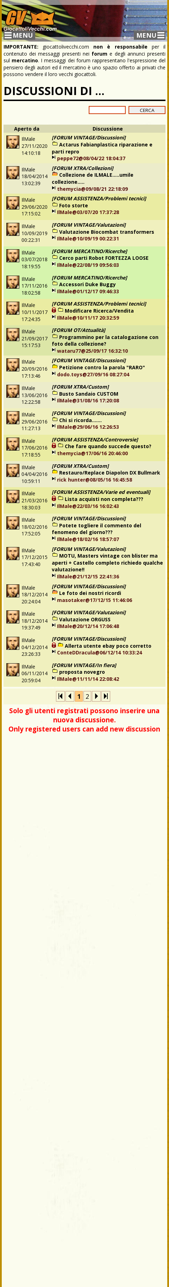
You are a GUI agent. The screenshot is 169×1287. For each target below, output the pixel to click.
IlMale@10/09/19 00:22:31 (88, 238)
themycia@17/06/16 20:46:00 (92, 453)
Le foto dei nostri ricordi (90, 593)
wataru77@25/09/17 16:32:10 (92, 350)
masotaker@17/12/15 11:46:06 (94, 600)
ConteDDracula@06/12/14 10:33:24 (99, 652)
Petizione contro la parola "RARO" (102, 367)
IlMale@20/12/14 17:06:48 (88, 626)
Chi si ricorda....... (80, 420)
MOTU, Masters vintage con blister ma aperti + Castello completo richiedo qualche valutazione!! (107, 562)
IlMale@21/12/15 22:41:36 (88, 576)
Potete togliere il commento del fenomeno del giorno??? (96, 529)
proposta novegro (82, 671)
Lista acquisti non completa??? (104, 499)
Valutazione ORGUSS (85, 619)
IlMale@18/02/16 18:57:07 (88, 539)
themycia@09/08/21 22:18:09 (92, 189)
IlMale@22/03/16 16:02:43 (88, 506)
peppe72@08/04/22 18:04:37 (91, 158)
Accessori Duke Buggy (87, 284)
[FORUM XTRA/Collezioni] (82, 168)
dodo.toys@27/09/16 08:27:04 (93, 374)
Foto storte (73, 205)
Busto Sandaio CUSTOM (88, 393)
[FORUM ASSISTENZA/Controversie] (95, 439)
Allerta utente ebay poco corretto (108, 645)
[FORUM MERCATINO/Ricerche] (89, 251)
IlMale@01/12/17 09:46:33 (88, 291)
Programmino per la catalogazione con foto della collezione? (105, 340)
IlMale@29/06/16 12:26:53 (88, 426)
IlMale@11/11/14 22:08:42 (88, 679)
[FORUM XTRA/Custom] (80, 386)
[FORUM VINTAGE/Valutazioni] (89, 224)
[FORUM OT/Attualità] (78, 330)
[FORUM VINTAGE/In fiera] (84, 665)
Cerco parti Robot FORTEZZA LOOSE (104, 258)
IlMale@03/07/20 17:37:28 (88, 212)
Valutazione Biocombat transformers (106, 231)
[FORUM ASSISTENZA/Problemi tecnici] (99, 198)
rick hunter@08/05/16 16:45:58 (94, 479)
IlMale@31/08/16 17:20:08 (88, 400)
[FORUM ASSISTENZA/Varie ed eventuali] (101, 492)
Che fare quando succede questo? (108, 446)
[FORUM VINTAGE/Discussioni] (89, 137)
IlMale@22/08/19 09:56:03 (88, 265)
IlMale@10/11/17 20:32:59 (88, 317)
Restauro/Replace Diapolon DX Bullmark (109, 472)
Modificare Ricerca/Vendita (99, 310)
